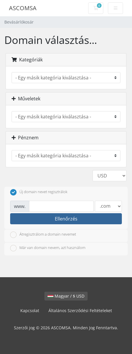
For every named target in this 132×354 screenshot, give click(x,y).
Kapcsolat (29, 310)
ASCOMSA (23, 8)
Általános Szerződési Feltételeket (80, 310)
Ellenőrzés (66, 219)
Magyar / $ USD (66, 296)
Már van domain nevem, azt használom (47, 248)
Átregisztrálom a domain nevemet (43, 235)
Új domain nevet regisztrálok (38, 192)
